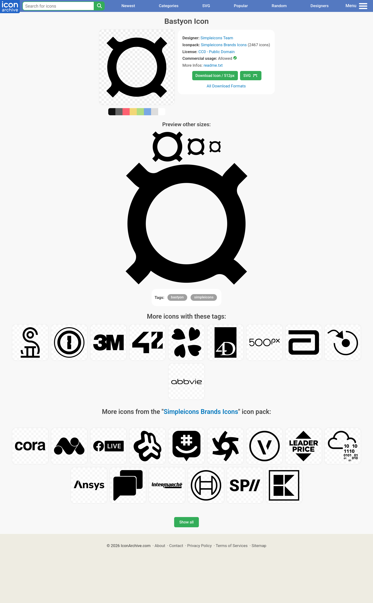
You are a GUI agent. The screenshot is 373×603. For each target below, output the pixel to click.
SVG (206, 5)
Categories (169, 5)
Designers (319, 5)
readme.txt (213, 65)
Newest (128, 5)
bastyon (177, 297)
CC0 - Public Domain (216, 51)
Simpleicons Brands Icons (224, 44)
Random (279, 5)
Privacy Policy (199, 545)
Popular (241, 5)
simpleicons (203, 297)
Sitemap (259, 545)
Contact (176, 545)
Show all (186, 522)
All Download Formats (226, 86)
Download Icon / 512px (215, 75)
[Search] (99, 5)
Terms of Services (232, 545)
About (160, 545)
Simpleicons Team (217, 37)
